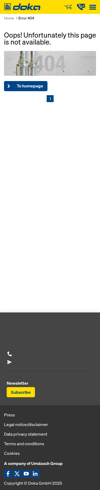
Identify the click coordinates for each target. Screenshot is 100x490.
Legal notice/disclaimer (26, 424)
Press (9, 415)
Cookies (12, 453)
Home (9, 18)
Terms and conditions (24, 444)
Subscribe (21, 392)
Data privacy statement (25, 434)
